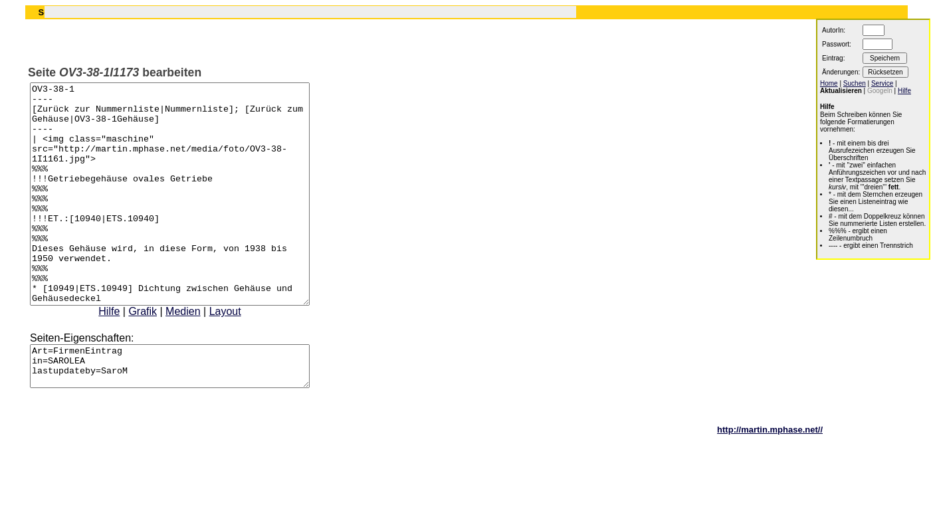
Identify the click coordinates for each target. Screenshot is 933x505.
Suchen (854, 83)
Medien (199, 355)
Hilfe (125, 355)
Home (829, 83)
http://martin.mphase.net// (770, 481)
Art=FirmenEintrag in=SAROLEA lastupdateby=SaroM (186, 414)
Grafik (159, 355)
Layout (242, 355)
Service (882, 83)
